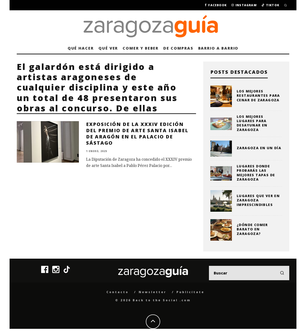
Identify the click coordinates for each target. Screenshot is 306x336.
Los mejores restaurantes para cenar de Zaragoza (258, 95)
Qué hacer (81, 48)
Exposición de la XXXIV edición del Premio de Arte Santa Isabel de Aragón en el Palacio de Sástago (137, 133)
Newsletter (152, 292)
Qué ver (108, 48)
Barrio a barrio (218, 48)
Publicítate (190, 292)
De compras (178, 48)
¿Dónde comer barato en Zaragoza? (252, 229)
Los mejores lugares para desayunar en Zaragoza (252, 123)
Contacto (117, 292)
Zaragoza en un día (259, 148)
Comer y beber (140, 48)
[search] (282, 273)
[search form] (249, 273)
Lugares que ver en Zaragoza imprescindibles (258, 200)
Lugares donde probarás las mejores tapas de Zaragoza (256, 173)
